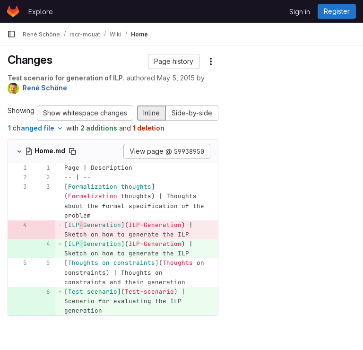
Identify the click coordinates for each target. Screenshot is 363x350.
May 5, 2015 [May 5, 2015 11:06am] (176, 78)
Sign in (299, 12)
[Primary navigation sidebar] (11, 34)
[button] (173, 61)
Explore (40, 12)
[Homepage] (13, 11)
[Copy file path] (72, 151)
